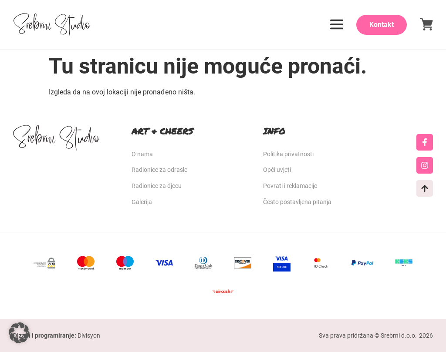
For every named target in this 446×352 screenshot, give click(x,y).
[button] (19, 333)
